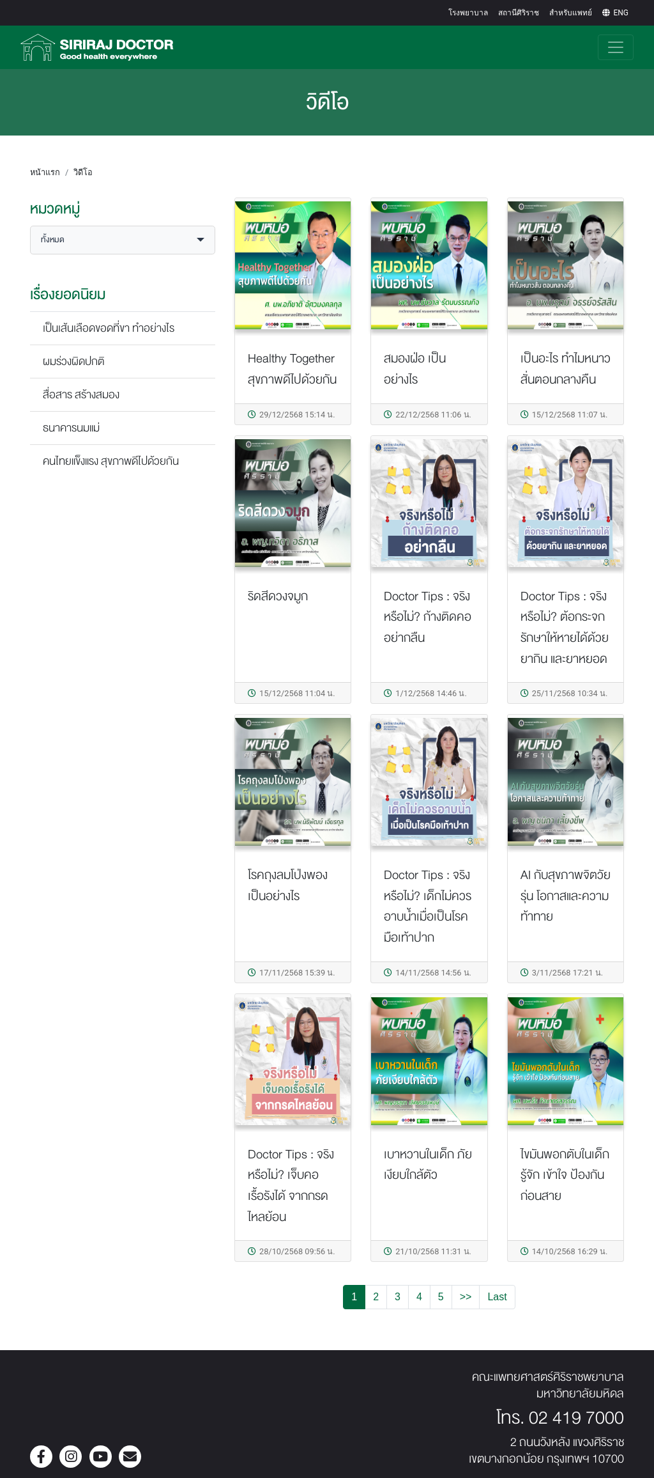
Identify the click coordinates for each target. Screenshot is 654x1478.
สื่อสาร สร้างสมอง (81, 394)
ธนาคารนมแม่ (71, 428)
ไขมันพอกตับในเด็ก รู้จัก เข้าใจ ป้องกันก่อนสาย (565, 1175)
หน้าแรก (45, 172)
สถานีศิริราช (518, 12)
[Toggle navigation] (616, 47)
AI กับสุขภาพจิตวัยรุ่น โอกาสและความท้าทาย (566, 895)
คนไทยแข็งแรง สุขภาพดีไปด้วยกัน (111, 461)
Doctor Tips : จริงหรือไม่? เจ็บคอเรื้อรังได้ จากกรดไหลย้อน (291, 1185)
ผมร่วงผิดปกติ (74, 361)
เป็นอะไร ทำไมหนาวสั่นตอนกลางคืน (566, 369)
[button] (122, 240)
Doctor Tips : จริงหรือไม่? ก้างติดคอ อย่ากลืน (427, 617)
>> (466, 1296)
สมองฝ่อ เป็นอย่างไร (415, 369)
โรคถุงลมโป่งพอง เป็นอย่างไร (288, 885)
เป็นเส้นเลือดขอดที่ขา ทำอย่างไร (108, 328)
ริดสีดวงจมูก (278, 596)
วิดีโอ (83, 172)
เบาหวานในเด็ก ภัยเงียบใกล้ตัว (428, 1165)
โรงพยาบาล (468, 12)
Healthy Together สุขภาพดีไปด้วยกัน (292, 369)
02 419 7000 (576, 1418)
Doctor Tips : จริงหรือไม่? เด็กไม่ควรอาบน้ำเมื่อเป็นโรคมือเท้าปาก (427, 906)
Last (496, 1296)
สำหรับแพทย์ (570, 12)
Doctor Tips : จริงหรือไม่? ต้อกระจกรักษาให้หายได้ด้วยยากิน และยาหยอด (565, 627)
